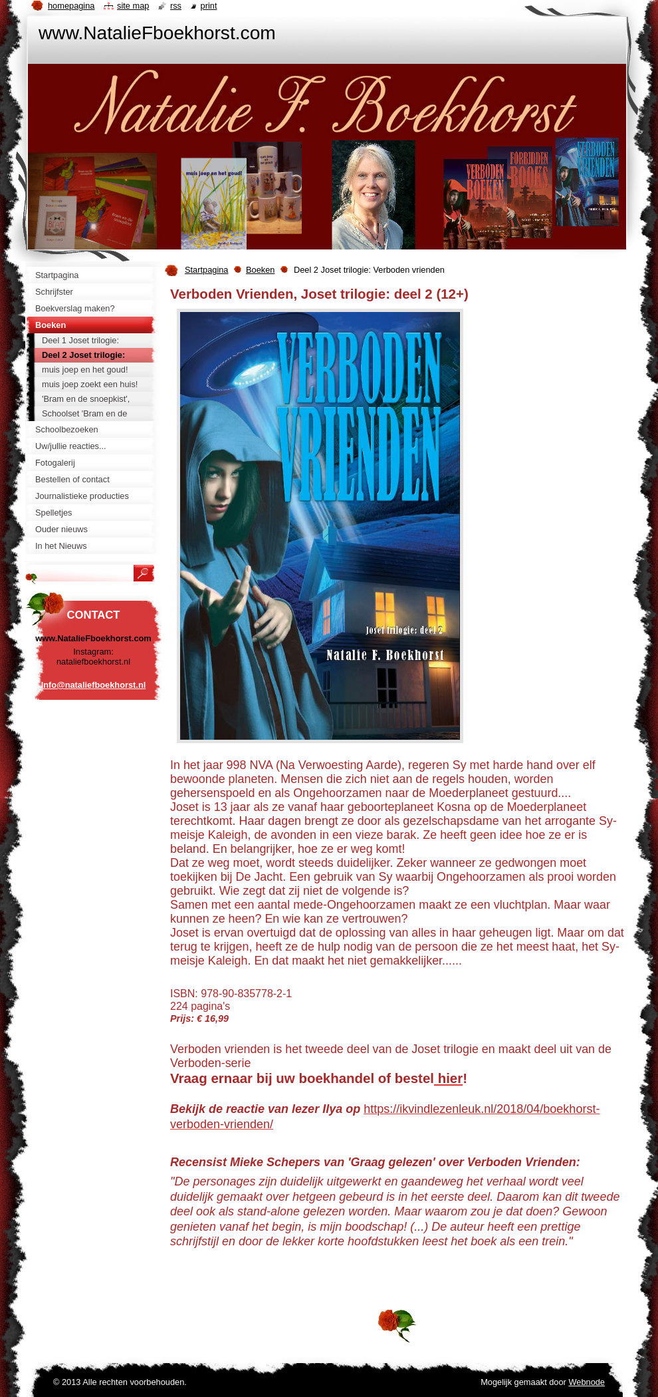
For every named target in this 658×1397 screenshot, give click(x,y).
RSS (175, 6)
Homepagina (71, 6)
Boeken (260, 270)
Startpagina (206, 270)
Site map (133, 6)
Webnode (586, 1382)
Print (209, 6)
